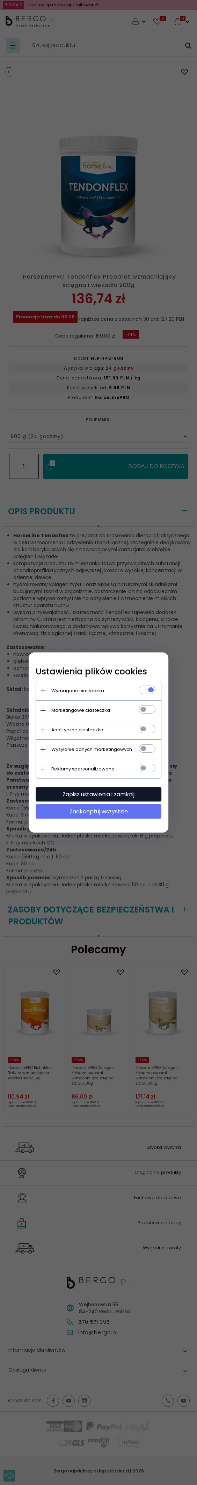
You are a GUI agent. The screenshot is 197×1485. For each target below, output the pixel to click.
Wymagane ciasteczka (77, 690)
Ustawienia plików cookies (91, 671)
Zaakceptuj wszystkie (99, 811)
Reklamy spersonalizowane (83, 769)
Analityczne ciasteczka (77, 729)
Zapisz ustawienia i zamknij (98, 794)
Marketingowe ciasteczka (80, 710)
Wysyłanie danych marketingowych (91, 749)
